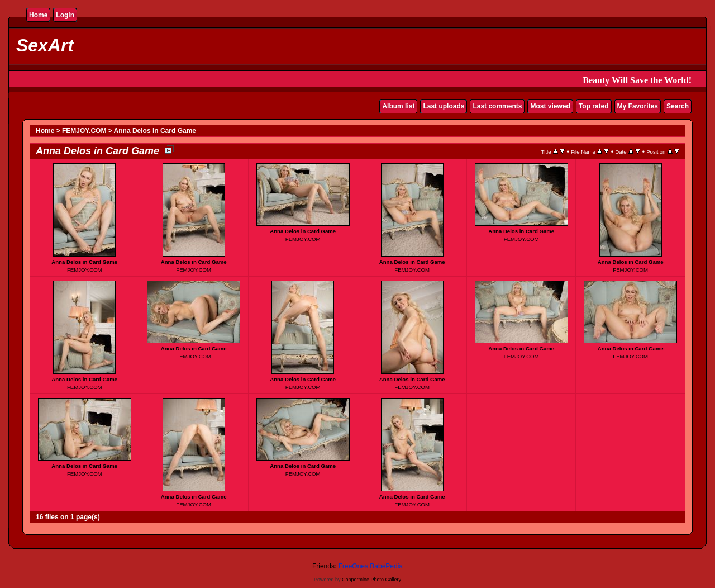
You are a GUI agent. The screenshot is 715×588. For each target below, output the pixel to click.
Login (65, 15)
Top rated (594, 106)
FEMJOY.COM (84, 131)
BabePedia (386, 566)
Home (38, 15)
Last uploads (443, 106)
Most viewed (550, 106)
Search (677, 106)
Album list (398, 106)
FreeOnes (353, 566)
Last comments (497, 106)
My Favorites (637, 106)
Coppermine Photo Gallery (371, 579)
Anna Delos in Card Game (155, 131)
